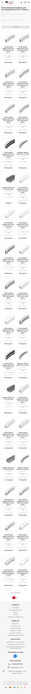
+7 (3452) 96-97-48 (16, 664)
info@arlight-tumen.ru (16, 667)
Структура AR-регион (15, 610)
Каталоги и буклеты (15, 633)
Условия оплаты (15, 626)
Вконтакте (15, 656)
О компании (15, 607)
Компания (15, 605)
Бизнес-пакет (15, 639)
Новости (15, 614)
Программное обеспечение (15, 635)
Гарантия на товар (15, 630)
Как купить (15, 623)
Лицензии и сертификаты (15, 617)
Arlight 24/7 (15, 621)
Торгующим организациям (16, 644)
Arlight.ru (25, 684)
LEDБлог (15, 612)
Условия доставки (15, 628)
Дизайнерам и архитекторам (15, 642)
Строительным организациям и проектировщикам (15, 647)
